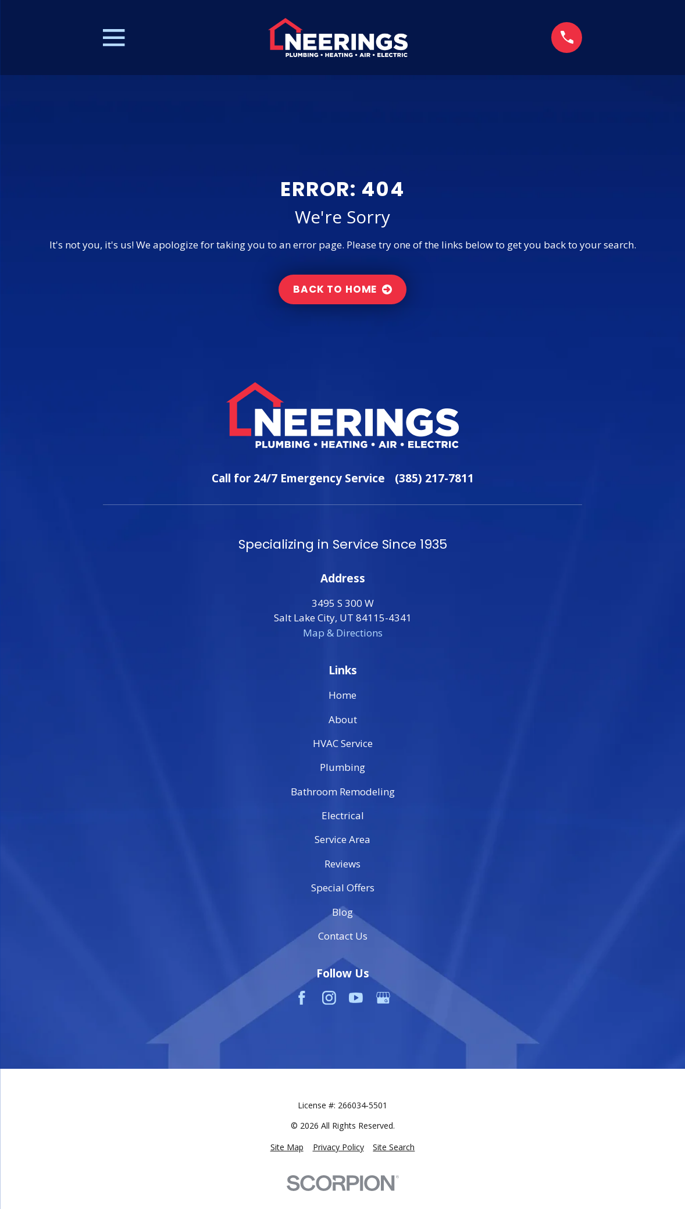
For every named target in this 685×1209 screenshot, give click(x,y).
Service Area (342, 839)
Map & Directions (343, 632)
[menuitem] (287, 1147)
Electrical (343, 815)
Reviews (342, 863)
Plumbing (342, 767)
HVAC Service (343, 743)
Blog (342, 912)
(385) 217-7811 (434, 478)
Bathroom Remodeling (343, 791)
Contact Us (343, 936)
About (343, 719)
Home (342, 695)
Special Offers (342, 887)
